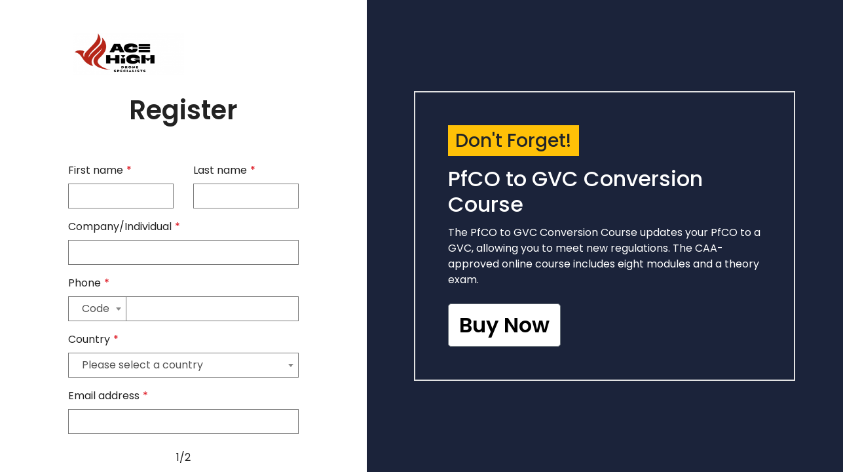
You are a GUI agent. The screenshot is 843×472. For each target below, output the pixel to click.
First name (100, 170)
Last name (224, 170)
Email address (108, 395)
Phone (88, 282)
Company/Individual (124, 226)
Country (93, 339)
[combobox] (97, 309)
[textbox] (97, 309)
